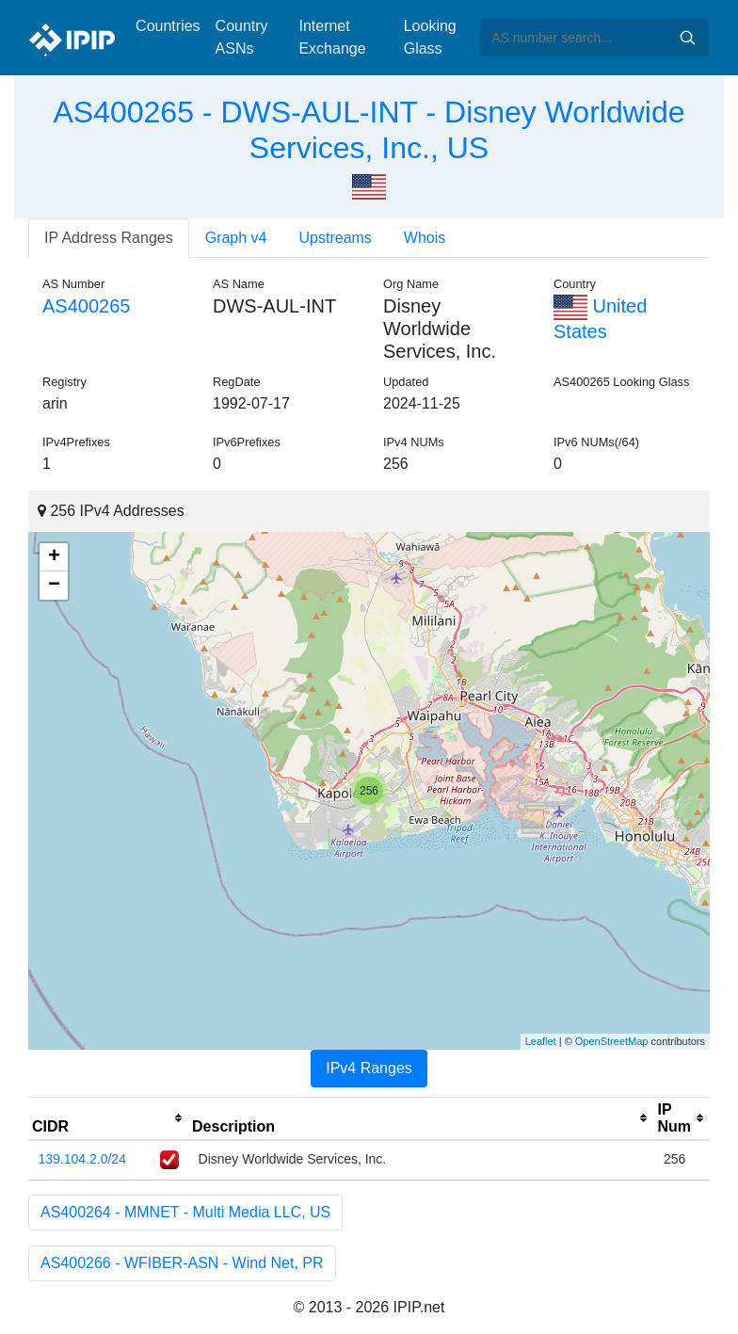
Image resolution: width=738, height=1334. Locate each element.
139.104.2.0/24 (82, 1158)
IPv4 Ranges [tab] (369, 1068)
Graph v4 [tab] (236, 238)
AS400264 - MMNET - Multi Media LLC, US (185, 1212)
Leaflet (540, 1041)
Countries (168, 26)
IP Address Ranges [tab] (108, 238)
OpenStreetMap (612, 1041)
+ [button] (54, 557)
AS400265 (86, 306)
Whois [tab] (424, 238)
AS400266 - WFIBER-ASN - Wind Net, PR (182, 1263)
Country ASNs (242, 37)
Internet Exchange (331, 37)
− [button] (54, 585)
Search (687, 37)
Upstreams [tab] (335, 238)
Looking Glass (430, 37)
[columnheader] (108, 1118)
